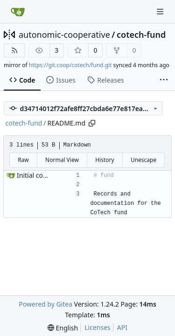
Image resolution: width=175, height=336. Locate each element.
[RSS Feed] (14, 50)
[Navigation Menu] (161, 11)
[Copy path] (92, 123)
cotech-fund (141, 34)
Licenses (97, 327)
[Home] (18, 11)
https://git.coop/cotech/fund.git (70, 65)
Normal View (62, 160)
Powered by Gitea (45, 304)
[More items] (163, 80)
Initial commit (38, 175)
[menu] (63, 327)
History (104, 160)
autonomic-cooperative (64, 34)
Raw (23, 160)
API (122, 327)
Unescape (143, 160)
